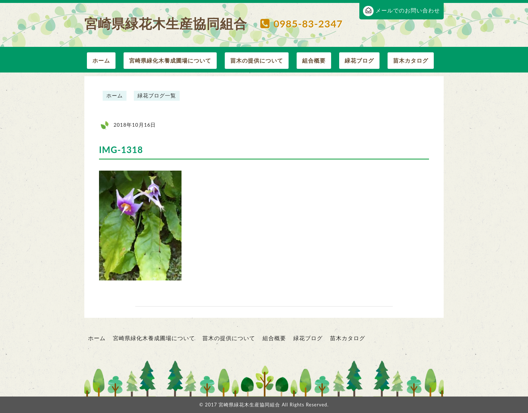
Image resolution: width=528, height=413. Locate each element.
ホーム (101, 60)
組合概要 (314, 60)
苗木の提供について (256, 60)
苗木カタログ (410, 60)
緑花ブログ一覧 (157, 95)
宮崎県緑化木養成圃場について (170, 60)
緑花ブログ (359, 60)
